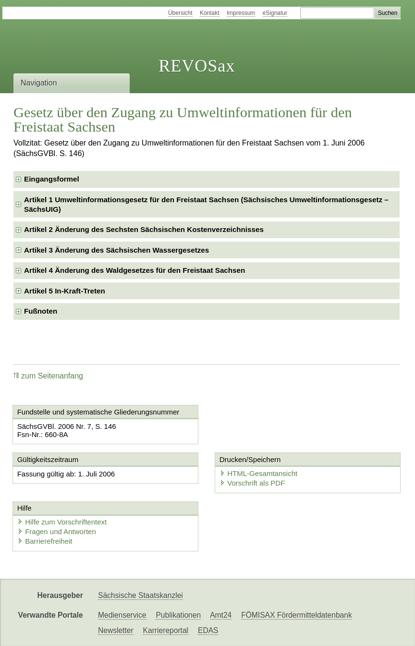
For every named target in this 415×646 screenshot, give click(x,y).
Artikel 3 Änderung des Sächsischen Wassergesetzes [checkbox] (116, 250)
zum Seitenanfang (48, 376)
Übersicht (180, 13)
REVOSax (197, 65)
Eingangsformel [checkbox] (51, 179)
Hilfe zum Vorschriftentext (62, 522)
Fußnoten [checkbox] (40, 311)
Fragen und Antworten (56, 531)
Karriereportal (165, 630)
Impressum (241, 13)
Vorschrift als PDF (252, 483)
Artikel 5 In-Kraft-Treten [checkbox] (64, 291)
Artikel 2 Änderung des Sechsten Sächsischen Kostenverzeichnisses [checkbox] (144, 229)
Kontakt (210, 13)
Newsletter (116, 630)
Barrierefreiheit (44, 541)
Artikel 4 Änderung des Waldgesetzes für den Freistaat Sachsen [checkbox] (134, 270)
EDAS (208, 630)
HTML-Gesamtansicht (258, 473)
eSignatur (275, 13)
